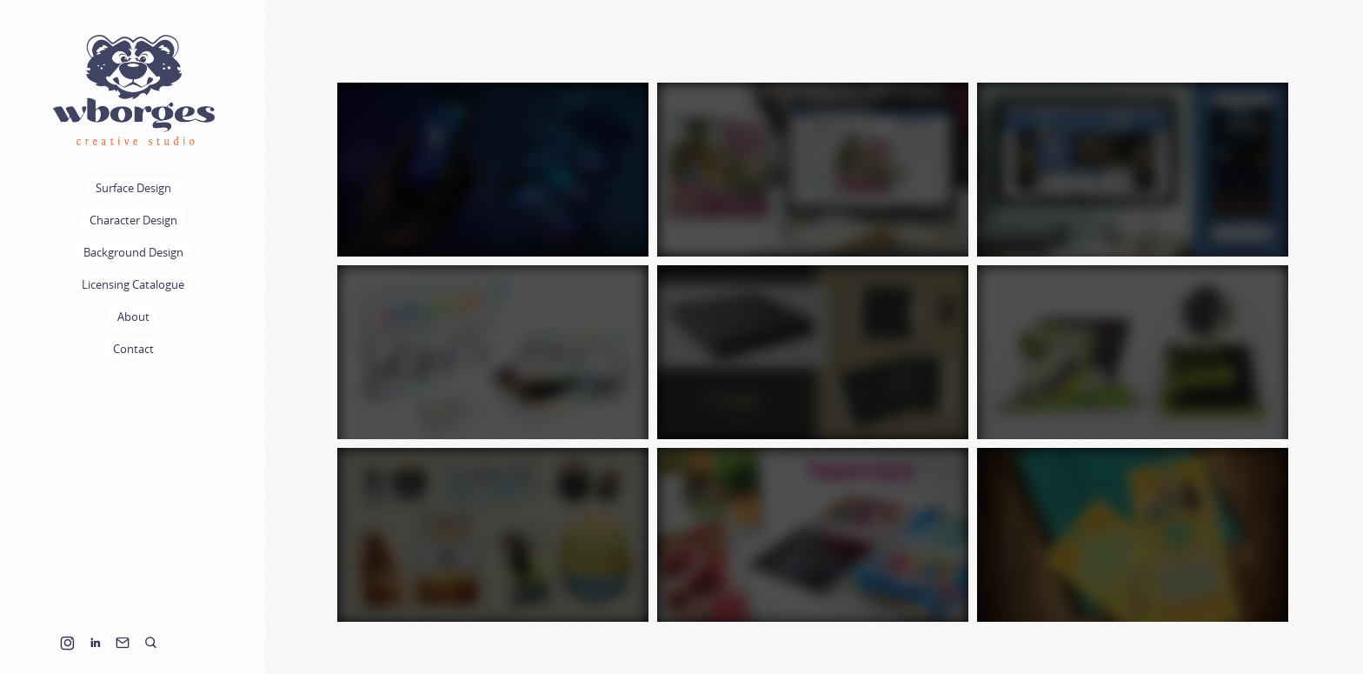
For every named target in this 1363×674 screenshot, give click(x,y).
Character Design (133, 220)
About (133, 316)
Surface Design (133, 188)
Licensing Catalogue (133, 284)
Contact (133, 349)
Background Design (133, 252)
